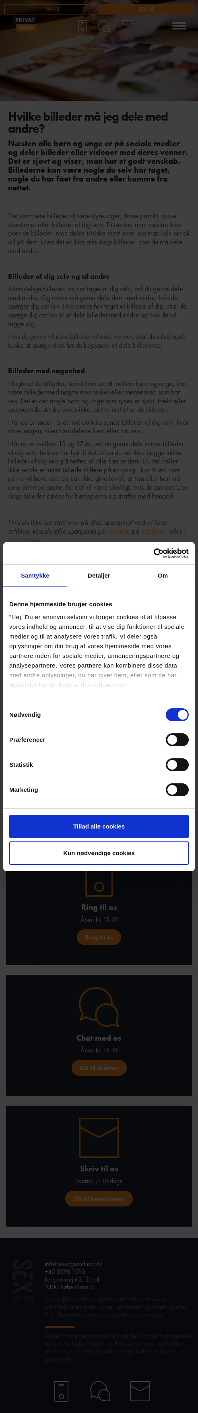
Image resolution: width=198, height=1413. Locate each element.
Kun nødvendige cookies (99, 852)
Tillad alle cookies (99, 826)
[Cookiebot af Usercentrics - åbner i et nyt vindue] (153, 553)
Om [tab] (163, 575)
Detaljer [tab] (99, 575)
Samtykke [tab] (35, 575)
